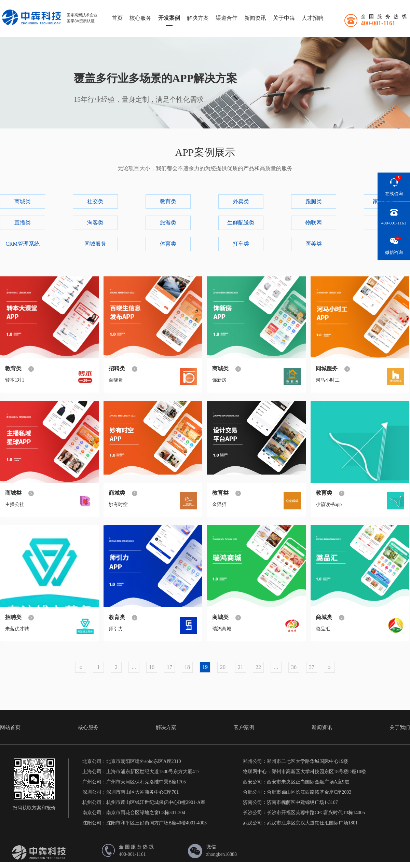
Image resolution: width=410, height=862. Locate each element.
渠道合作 (226, 18)
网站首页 (10, 727)
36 (294, 667)
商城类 (22, 201)
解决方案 (198, 18)
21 (240, 667)
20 (223, 667)
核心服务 (140, 18)
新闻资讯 (255, 18)
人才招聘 (313, 18)
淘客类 (95, 222)
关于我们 (400, 727)
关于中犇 (284, 18)
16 (151, 667)
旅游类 (168, 222)
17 (169, 667)
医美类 (313, 244)
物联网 (313, 222)
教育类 (168, 201)
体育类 (168, 244)
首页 (117, 18)
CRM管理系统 (22, 244)
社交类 (95, 201)
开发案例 (169, 18)
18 (187, 667)
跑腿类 (313, 201)
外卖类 (241, 201)
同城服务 (95, 244)
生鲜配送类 (241, 222)
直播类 (22, 222)
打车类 (241, 244)
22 (258, 667)
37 (311, 667)
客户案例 (244, 727)
